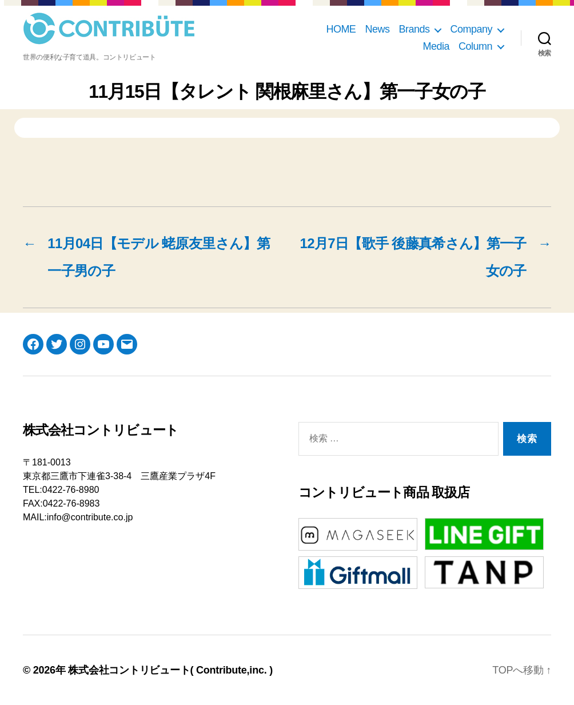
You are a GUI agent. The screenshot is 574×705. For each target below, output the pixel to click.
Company (471, 29)
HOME (341, 29)
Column (475, 46)
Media (435, 46)
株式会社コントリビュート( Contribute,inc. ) (170, 670)
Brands (413, 29)
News (377, 29)
